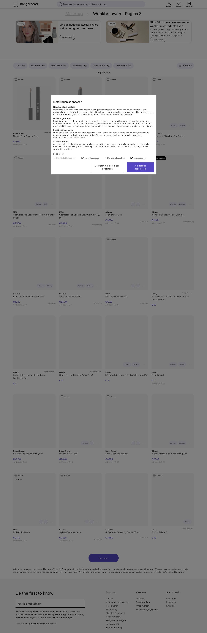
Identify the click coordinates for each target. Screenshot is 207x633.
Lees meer (58, 154)
